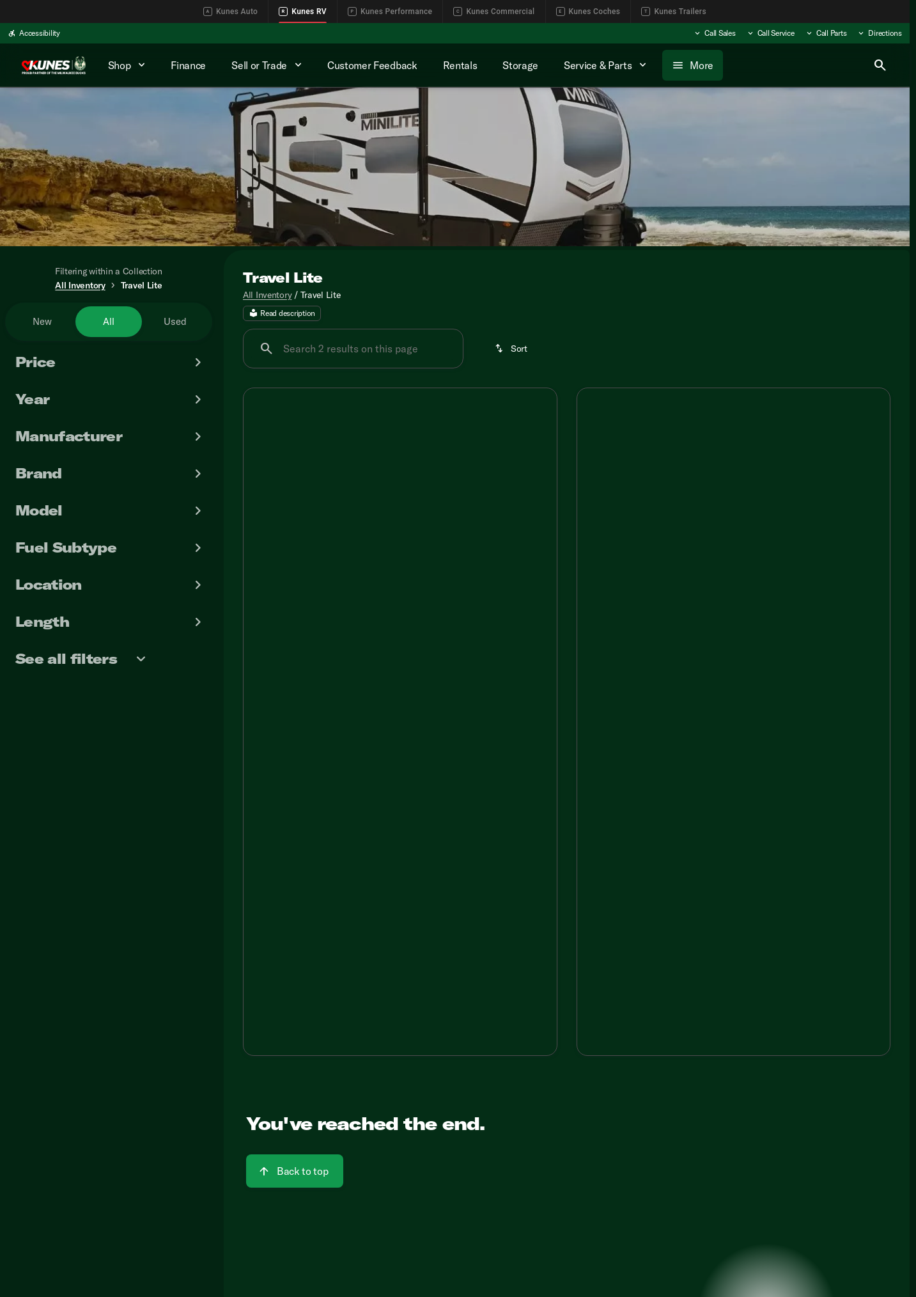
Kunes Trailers (673, 11)
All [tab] (108, 321)
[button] (267, 507)
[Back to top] (294, 1173)
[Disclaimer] (264, 746)
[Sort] (512, 350)
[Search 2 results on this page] (353, 350)
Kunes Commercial (493, 11)
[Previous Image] (263, 507)
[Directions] (879, 33)
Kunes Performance (390, 11)
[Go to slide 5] (769, 609)
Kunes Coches (588, 11)
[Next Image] (537, 507)
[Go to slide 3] (398, 609)
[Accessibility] (34, 33)
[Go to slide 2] (379, 609)
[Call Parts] (826, 33)
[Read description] (282, 315)
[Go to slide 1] (360, 609)
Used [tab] (175, 321)
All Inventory (267, 296)
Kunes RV (303, 11)
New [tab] (42, 321)
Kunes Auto (230, 11)
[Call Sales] (714, 33)
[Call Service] (770, 33)
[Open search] (880, 65)
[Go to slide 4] (417, 609)
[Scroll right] (876, 665)
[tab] (326, 709)
